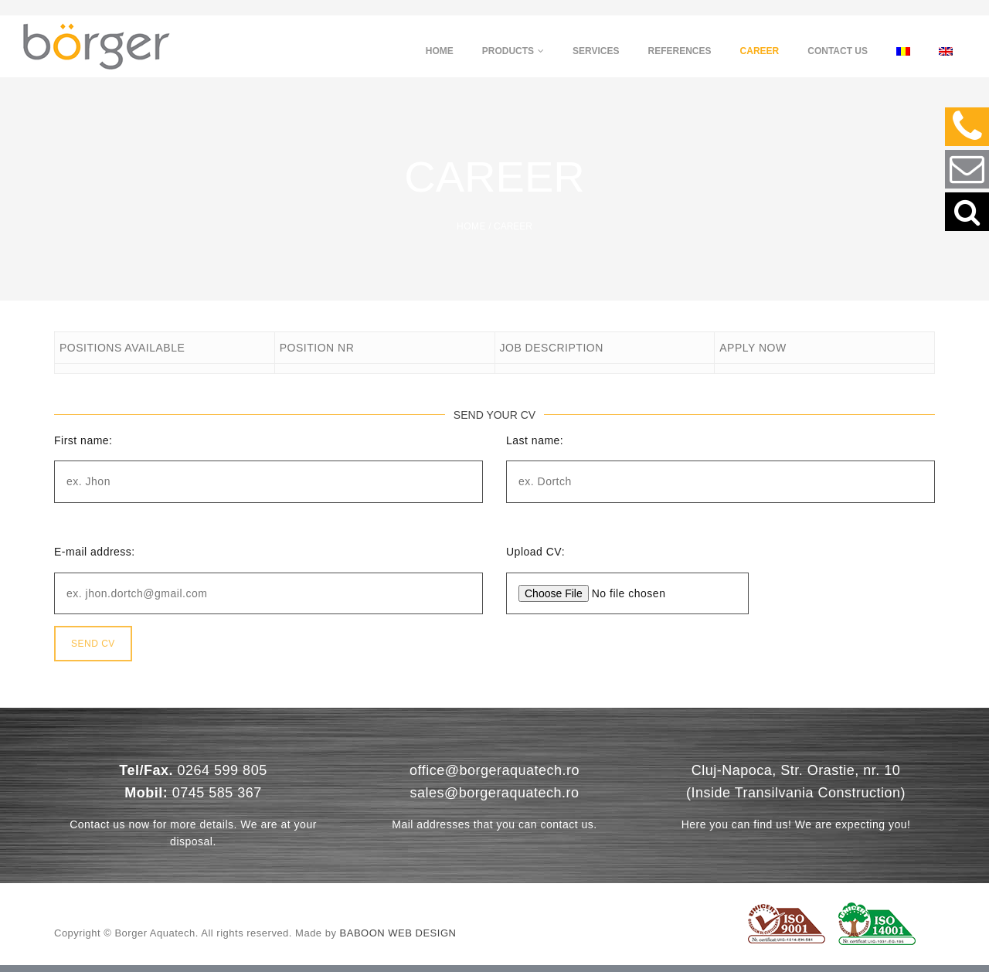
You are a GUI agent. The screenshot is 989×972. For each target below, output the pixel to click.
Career (760, 51)
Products (513, 51)
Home (440, 51)
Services (596, 51)
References (680, 51)
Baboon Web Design (398, 940)
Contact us (837, 51)
